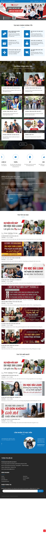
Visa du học (25, 476)
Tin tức (24, 479)
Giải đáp (41, 1)
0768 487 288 (15, 164)
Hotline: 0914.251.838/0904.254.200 (8, 1)
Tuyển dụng (36, 1)
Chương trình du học (5, 481)
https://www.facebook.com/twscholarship (22, 168)
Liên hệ (31, 1)
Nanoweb (16, 496)
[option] (23, 11)
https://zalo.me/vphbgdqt (19, 165)
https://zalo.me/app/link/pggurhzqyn (21, 171)
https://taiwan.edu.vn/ (16, 166)
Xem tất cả (23, 144)
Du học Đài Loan (4, 479)
